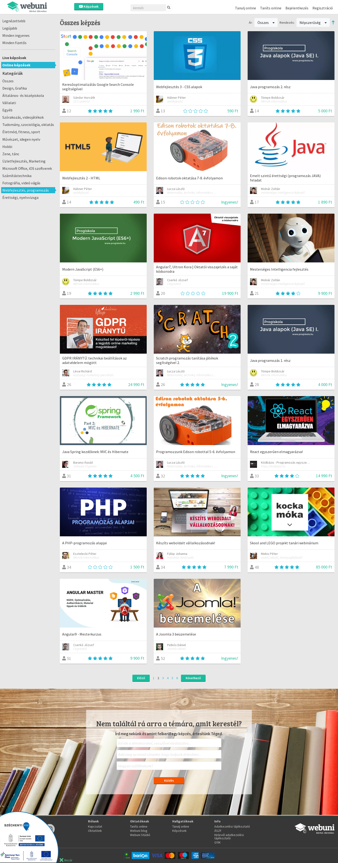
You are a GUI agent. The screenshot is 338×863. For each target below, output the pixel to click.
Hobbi (7, 146)
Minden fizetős (14, 42)
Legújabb (9, 28)
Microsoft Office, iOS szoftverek (27, 168)
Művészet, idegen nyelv (21, 139)
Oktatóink (95, 831)
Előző (141, 678)
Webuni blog (138, 831)
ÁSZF (218, 831)
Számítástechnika (16, 175)
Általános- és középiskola (23, 95)
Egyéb (7, 110)
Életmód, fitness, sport (21, 131)
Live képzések (14, 57)
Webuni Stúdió (140, 835)
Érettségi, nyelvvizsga (20, 197)
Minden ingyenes (16, 35)
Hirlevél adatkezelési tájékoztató (229, 836)
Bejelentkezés (296, 8)
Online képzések (16, 65)
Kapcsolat (95, 826)
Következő (193, 678)
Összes (8, 81)
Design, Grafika (14, 88)
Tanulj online (245, 8)
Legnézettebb (13, 21)
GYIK (217, 842)
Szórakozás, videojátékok (23, 117)
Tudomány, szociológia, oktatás (28, 124)
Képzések (89, 6)
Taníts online (270, 8)
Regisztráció (322, 8)
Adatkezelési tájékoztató (232, 826)
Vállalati (9, 102)
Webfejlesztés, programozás (25, 190)
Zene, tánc (10, 153)
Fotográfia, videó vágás (21, 183)
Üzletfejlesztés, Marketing (24, 161)
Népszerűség (313, 22)
